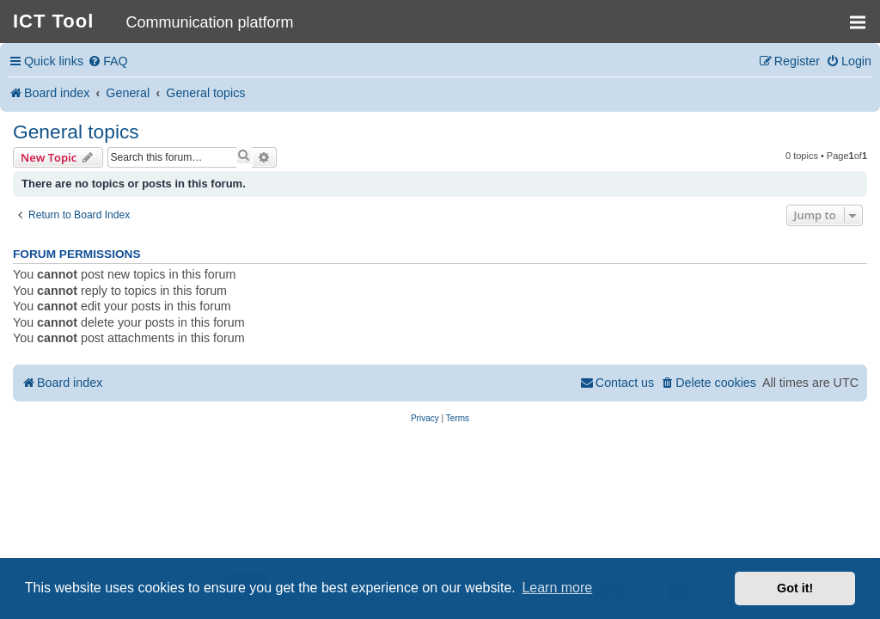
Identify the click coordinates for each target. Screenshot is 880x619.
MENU (863, 14)
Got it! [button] (795, 588)
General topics (76, 131)
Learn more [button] (557, 587)
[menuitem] (108, 61)
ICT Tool (53, 21)
